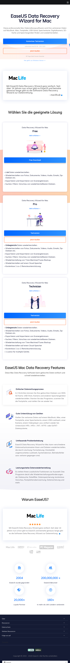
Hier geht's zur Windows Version (34, 60)
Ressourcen (6, 623)
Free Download (35, 160)
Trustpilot (5, 642)
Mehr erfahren (35, 135)
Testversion (35, 233)
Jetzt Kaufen (35, 240)
